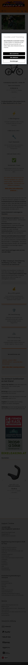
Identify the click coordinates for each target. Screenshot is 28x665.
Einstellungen (14, 61)
